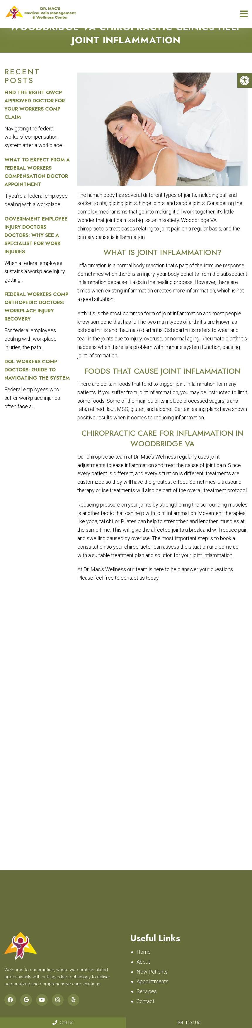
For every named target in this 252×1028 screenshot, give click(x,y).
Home (144, 952)
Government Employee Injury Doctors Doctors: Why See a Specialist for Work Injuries (35, 235)
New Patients (152, 972)
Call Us (63, 1022)
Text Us (189, 1022)
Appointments (152, 981)
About (143, 962)
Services (147, 991)
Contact (145, 1001)
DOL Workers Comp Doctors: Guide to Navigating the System (37, 369)
